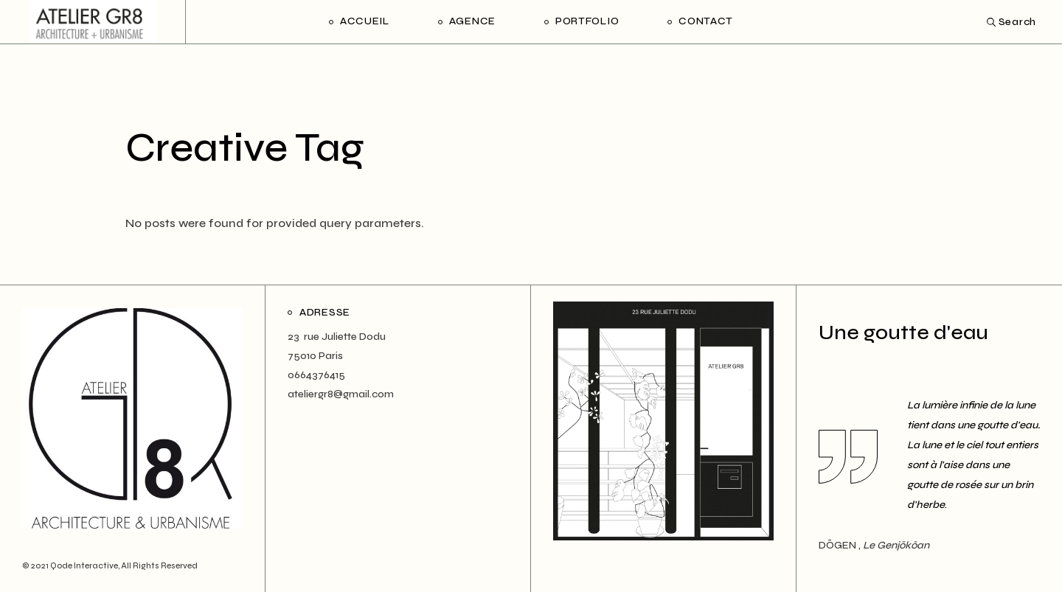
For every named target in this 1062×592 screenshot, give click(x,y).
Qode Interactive (84, 566)
